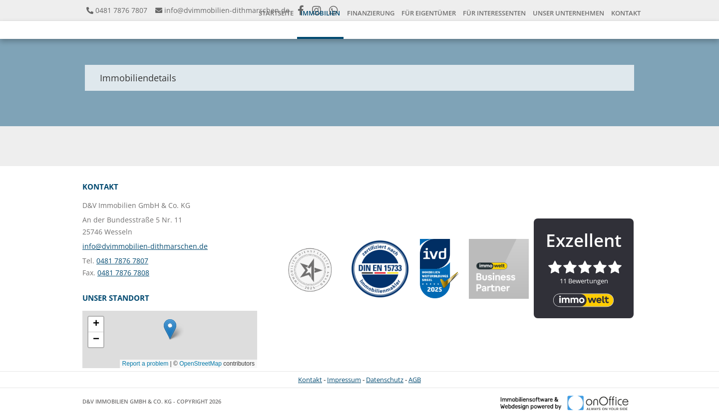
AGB (414, 379)
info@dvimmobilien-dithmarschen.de (227, 10)
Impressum (344, 379)
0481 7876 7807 (121, 10)
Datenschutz (384, 379)
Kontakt (310, 379)
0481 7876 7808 (123, 272)
